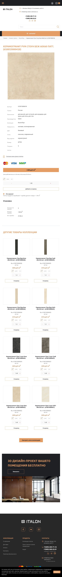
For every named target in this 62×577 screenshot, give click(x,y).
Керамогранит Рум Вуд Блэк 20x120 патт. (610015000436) (16, 259)
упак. (8, 179)
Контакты (5, 551)
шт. (12, 179)
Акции (24, 549)
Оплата (5, 547)
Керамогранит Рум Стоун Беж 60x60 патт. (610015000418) (31, 76)
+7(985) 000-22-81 (30, 18)
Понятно (56, 572)
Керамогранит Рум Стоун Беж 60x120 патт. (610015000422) (16, 406)
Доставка (5, 544)
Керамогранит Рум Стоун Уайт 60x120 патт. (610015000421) (45, 406)
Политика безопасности (9, 554)
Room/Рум (21, 38)
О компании (6, 541)
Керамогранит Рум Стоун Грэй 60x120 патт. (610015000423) (45, 357)
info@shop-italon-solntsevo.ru (30, 11)
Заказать (16, 471)
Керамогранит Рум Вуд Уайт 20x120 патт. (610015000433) (45, 308)
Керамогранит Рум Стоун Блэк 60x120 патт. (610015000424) (16, 357)
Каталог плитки (13, 38)
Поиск (58, 27)
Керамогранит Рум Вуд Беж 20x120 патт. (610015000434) (16, 308)
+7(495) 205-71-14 (30, 16)
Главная (5, 38)
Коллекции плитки (28, 541)
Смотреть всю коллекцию (31, 440)
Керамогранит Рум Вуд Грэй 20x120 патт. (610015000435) (45, 259)
